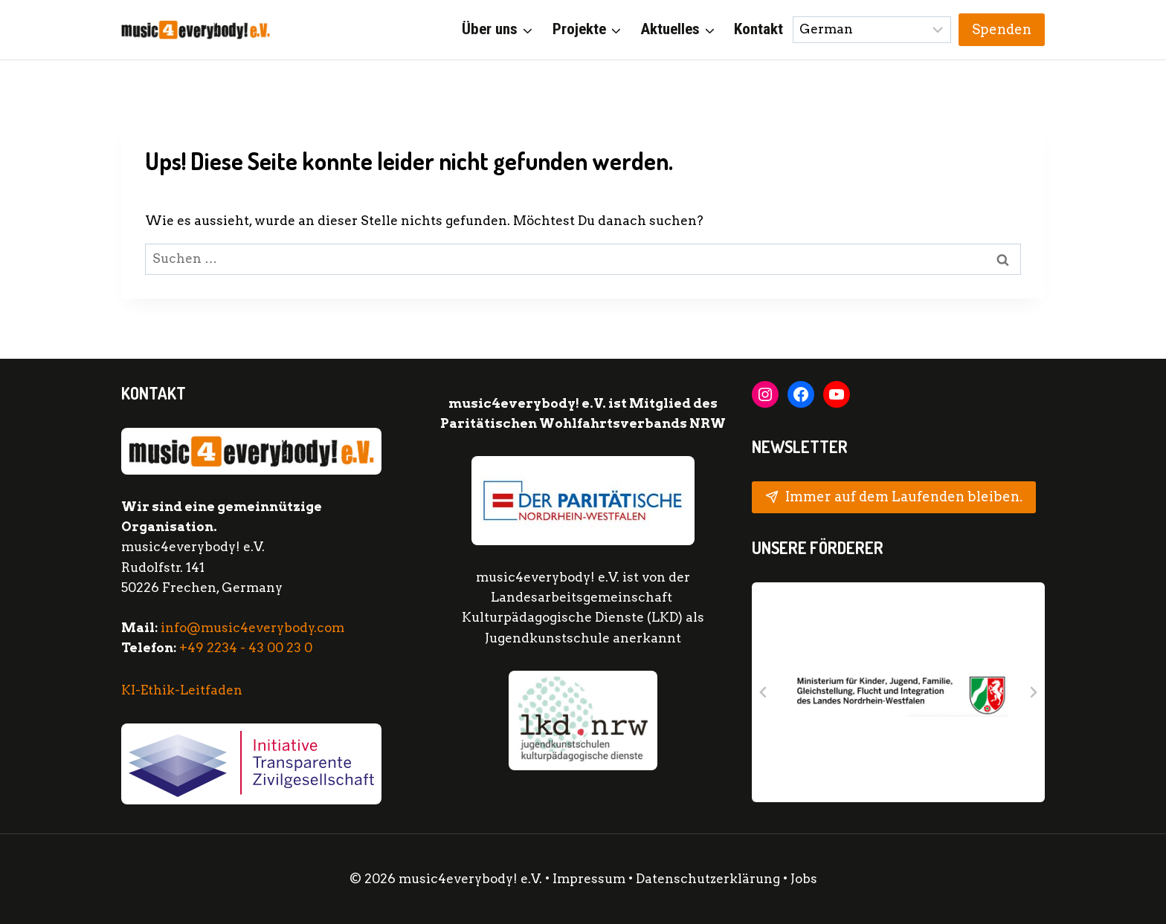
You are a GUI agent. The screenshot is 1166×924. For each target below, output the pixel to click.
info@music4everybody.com (252, 627)
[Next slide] (1033, 692)
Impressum (589, 878)
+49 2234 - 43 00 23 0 (245, 647)
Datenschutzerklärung (709, 878)
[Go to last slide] (764, 692)
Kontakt (758, 29)
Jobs (803, 878)
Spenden (1001, 29)
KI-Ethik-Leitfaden (181, 690)
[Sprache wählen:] (872, 29)
